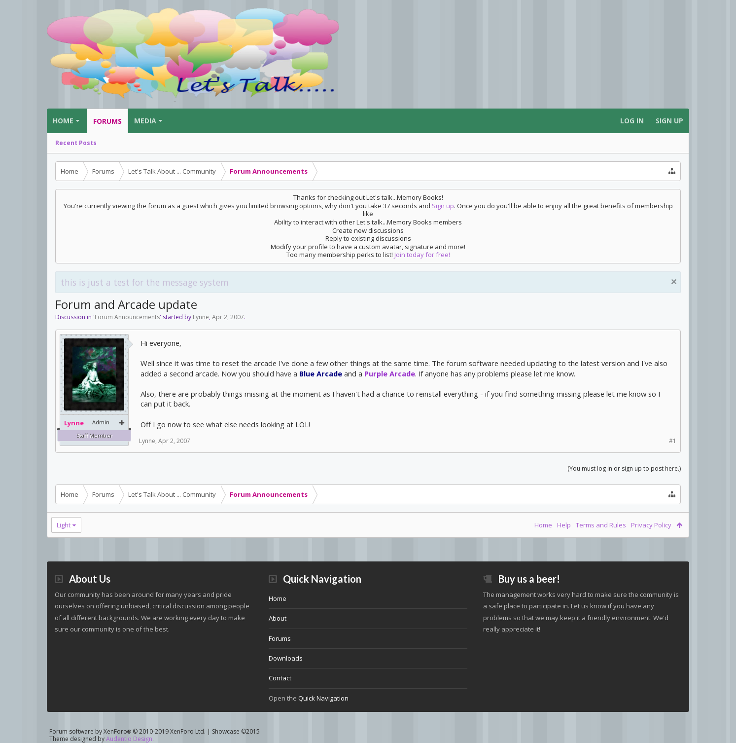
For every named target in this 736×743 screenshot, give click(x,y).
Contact (280, 677)
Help (564, 524)
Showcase (236, 731)
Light (63, 524)
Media (145, 120)
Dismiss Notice (674, 282)
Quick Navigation (323, 698)
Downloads (286, 658)
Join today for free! (422, 254)
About (277, 618)
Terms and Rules (601, 524)
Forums (107, 121)
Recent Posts (76, 143)
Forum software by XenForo (127, 731)
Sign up (443, 205)
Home (63, 120)
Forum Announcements (127, 317)
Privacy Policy (651, 524)
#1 (672, 441)
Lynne (201, 317)
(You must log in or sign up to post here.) (624, 468)
